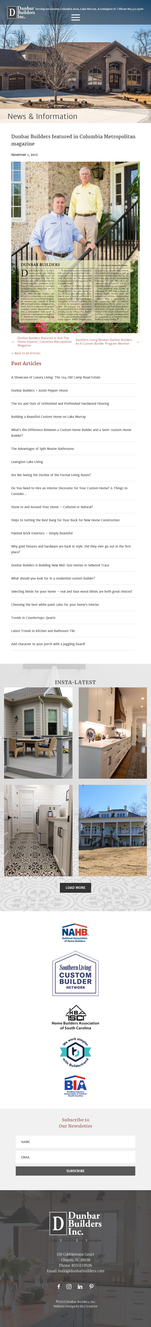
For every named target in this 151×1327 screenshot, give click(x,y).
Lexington (95, 1240)
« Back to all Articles (25, 353)
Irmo (83, 1240)
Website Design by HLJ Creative (75, 1306)
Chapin (54, 1240)
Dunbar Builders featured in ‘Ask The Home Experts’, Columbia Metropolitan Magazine (45, 341)
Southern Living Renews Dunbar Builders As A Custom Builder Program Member (104, 341)
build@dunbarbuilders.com (81, 1271)
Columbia (70, 1240)
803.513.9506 (135, 9)
